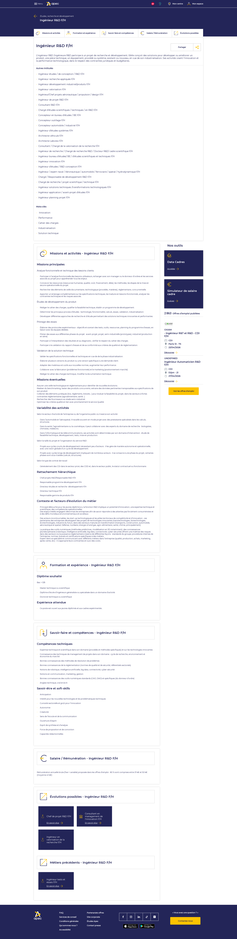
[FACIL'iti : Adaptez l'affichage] (153, 4)
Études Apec (92, 921)
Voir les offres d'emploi (183, 391)
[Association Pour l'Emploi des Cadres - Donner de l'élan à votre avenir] (53, 4)
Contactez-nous (185, 921)
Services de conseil (67, 917)
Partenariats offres (95, 913)
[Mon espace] (195, 4)
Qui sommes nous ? (68, 925)
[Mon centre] (175, 4)
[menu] (38, 4)
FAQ (61, 913)
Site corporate (93, 917)
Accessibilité (64, 930)
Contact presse (94, 925)
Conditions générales (68, 921)
